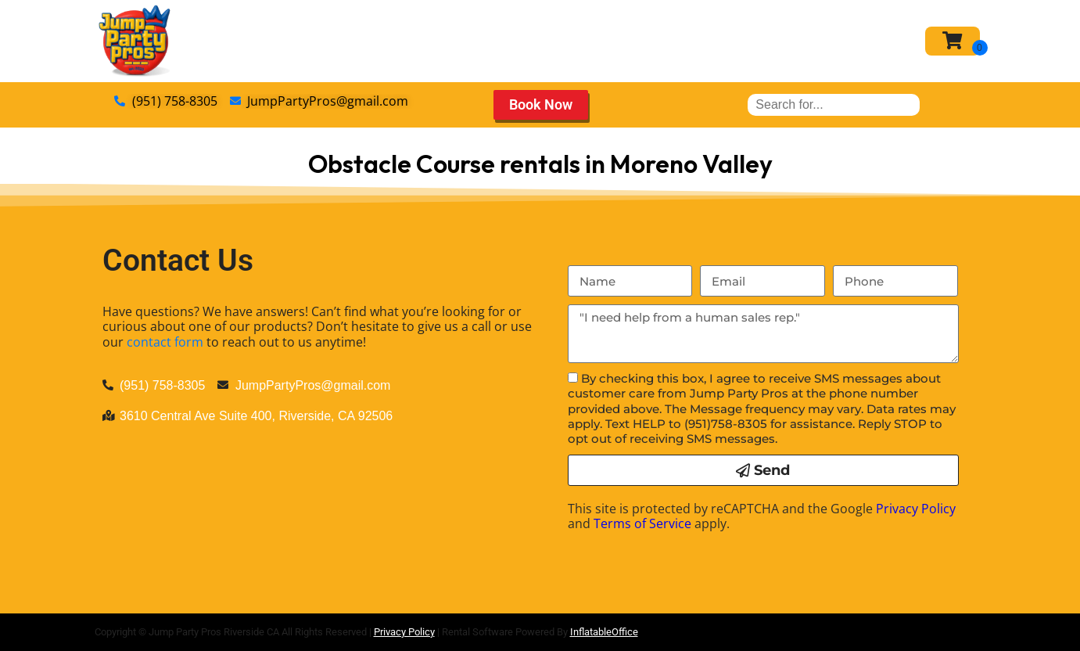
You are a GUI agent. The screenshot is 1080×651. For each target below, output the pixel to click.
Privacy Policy (916, 508)
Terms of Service (642, 523)
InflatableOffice (604, 632)
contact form (165, 342)
